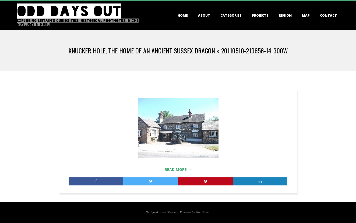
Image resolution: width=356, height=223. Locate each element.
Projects (260, 15)
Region (285, 15)
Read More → (178, 169)
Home (183, 15)
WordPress (202, 212)
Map (306, 15)
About (204, 15)
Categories (231, 15)
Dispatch (172, 212)
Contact (328, 15)
